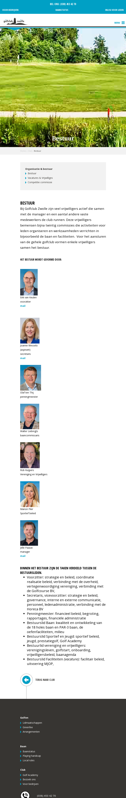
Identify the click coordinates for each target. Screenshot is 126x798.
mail (22, 305)
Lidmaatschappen (32, 722)
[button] (117, 23)
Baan (23, 746)
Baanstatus (62, 9)
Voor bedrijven (10, 9)
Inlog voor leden (114, 9)
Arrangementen (31, 731)
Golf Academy (30, 775)
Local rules (28, 760)
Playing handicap (32, 755)
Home (23, 151)
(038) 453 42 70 (68, 4)
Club (30, 151)
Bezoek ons (29, 779)
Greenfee (28, 727)
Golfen (24, 717)
